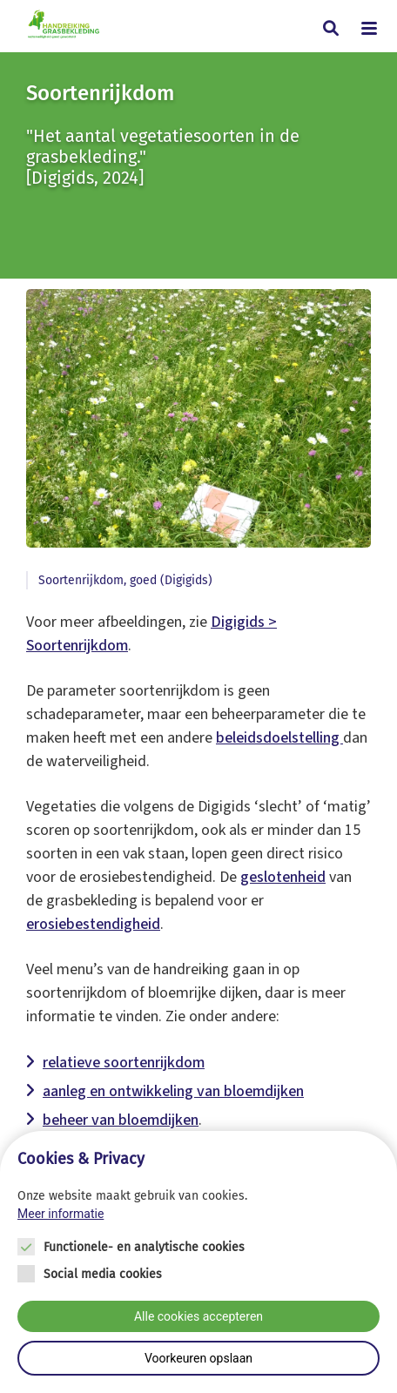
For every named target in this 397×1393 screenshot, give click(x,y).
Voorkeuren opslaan (198, 1358)
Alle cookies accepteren (198, 1316)
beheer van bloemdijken (120, 1120)
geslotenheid (283, 877)
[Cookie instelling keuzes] (198, 1262)
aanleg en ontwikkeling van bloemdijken (173, 1091)
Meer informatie (60, 1214)
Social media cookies (103, 1274)
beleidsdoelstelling (279, 738)
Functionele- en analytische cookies (144, 1247)
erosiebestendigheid (93, 924)
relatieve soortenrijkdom (124, 1062)
